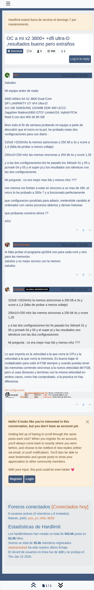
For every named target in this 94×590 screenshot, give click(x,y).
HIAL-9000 (47, 518)
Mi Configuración (14, 390)
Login (30, 479)
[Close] (87, 422)
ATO (15, 75)
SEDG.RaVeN (21, 244)
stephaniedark (17, 547)
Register (16, 479)
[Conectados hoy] (70, 506)
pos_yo (33, 518)
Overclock (15, 51)
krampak (18, 289)
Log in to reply (79, 59)
